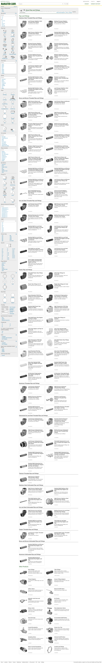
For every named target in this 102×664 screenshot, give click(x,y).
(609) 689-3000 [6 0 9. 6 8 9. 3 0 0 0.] (86, 1)
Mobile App (19, 662)
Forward (70, 12)
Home (2, 662)
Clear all (15, 6)
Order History (95, 4)
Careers (14, 662)
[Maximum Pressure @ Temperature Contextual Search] (9, 206)
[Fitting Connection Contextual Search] (9, 150)
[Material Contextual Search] (9, 77)
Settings (42, 662)
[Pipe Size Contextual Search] (9, 15)
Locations (6, 662)
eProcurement (32, 662)
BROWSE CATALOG (5, 1)
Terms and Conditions (91, 662)
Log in (98, 1)
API (36, 662)
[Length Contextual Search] (9, 221)
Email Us (93, 1)
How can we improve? (61, 12)
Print (67, 12)
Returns (10, 662)
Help (39, 662)
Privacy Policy (99, 662)
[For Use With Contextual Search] (9, 135)
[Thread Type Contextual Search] (9, 63)
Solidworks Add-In (25, 662)
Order (87, 4)
